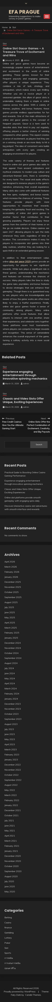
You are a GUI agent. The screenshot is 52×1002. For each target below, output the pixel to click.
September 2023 (12, 719)
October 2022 (11, 774)
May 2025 (9, 617)
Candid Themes (33, 994)
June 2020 (9, 886)
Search (39, 444)
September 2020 (12, 871)
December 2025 (12, 582)
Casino (7, 922)
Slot (5, 43)
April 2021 (9, 835)
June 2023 (9, 734)
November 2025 (12, 587)
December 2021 (12, 810)
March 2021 (10, 840)
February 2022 (11, 800)
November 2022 (12, 769)
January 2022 (11, 805)
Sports (7, 953)
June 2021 (9, 825)
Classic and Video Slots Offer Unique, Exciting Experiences (23, 400)
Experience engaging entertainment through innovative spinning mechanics (25, 375)
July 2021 (9, 820)
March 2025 (10, 627)
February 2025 (11, 632)
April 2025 (9, 622)
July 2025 (9, 607)
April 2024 (9, 683)
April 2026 (9, 561)
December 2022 (12, 764)
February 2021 (11, 845)
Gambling (9, 932)
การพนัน (8, 958)
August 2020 (11, 876)
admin (26, 60)
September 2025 (12, 597)
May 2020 (9, 891)
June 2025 (9, 612)
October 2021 (11, 815)
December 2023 (12, 703)
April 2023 (9, 744)
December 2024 (12, 642)
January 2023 (11, 759)
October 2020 (11, 866)
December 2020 (12, 856)
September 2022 (12, 780)
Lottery (8, 937)
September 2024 (12, 658)
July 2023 (9, 729)
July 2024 (9, 668)
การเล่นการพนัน (12, 963)
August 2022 (11, 785)
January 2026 (11, 577)
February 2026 (11, 571)
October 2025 (11, 592)
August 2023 (11, 724)
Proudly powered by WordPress (20, 991)
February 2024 (11, 693)
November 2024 (12, 648)
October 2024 (11, 653)
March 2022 (10, 795)
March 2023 (10, 749)
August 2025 (11, 602)
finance (8, 927)
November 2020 (12, 861)
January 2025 (11, 637)
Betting (8, 917)
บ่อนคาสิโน (10, 968)
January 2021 (11, 851)
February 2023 (11, 754)
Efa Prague (24, 11)
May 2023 (9, 739)
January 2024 (11, 698)
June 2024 (9, 673)
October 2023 (11, 714)
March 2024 (10, 688)
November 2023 (12, 708)
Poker (7, 942)
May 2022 (9, 790)
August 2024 (11, 663)
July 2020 (9, 881)
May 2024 (9, 678)
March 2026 (10, 566)
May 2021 (9, 830)
